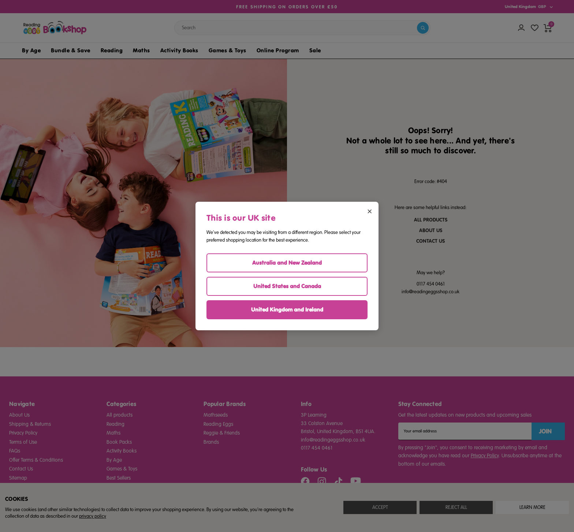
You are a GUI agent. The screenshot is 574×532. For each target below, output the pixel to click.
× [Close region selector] (369, 211)
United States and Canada (287, 286)
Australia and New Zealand (287, 262)
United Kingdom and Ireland (287, 309)
